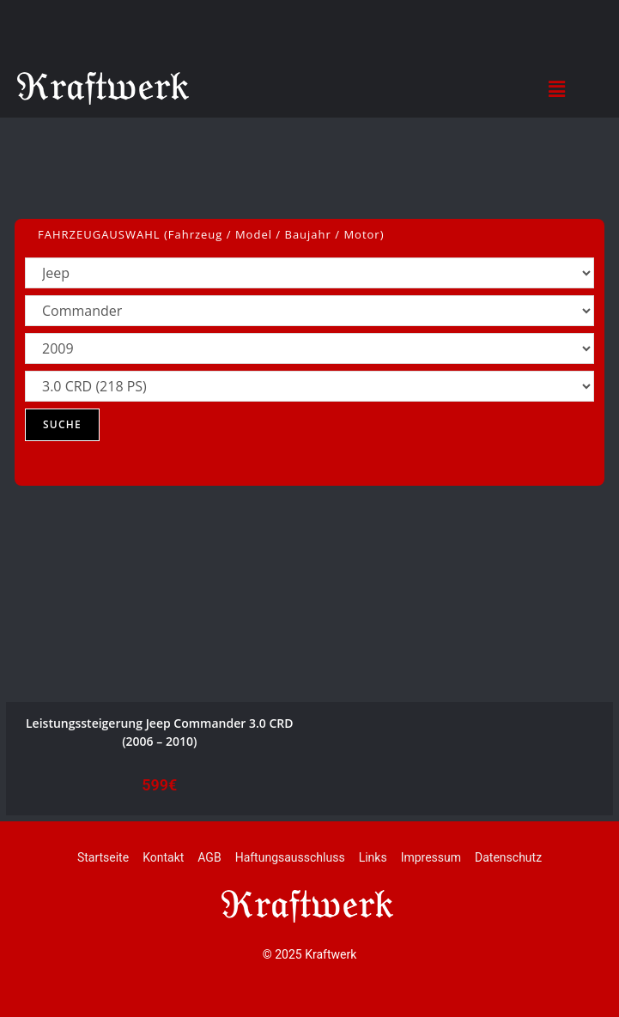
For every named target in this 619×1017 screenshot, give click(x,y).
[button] (557, 88)
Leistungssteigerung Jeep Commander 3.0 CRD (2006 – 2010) (160, 732)
